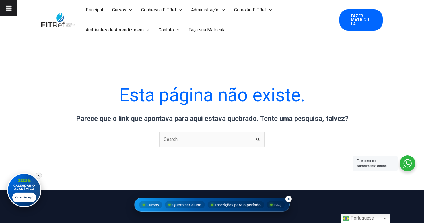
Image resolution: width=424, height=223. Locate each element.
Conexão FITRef (253, 10)
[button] (129, 10)
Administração (208, 10)
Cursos (122, 10)
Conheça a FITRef (161, 10)
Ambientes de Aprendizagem (117, 30)
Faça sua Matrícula (206, 30)
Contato (169, 30)
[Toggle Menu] (8, 8)
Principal (94, 10)
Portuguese (358, 218)
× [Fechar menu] (288, 199)
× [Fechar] (39, 174)
